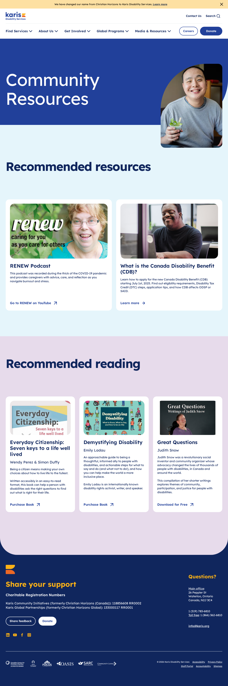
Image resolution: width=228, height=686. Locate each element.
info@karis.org (198, 626)
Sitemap (218, 666)
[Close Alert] (221, 4)
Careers (188, 31)
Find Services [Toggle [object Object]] (19, 31)
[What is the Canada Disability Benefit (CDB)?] (169, 255)
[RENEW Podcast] (59, 255)
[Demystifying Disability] (114, 454)
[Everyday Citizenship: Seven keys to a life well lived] (40, 454)
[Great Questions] (187, 454)
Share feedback (21, 621)
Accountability (203, 666)
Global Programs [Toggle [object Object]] (113, 31)
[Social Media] (8, 635)
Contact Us (193, 16)
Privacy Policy (215, 662)
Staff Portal (187, 666)
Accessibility (198, 662)
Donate (211, 31)
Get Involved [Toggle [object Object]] (78, 31)
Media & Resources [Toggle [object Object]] (153, 31)
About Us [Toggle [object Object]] (49, 31)
